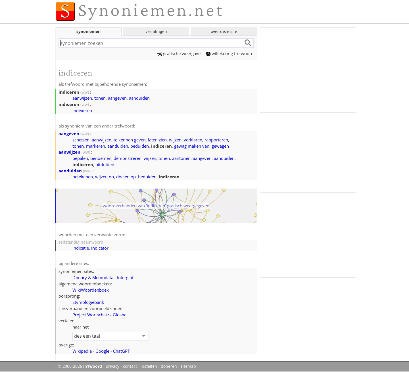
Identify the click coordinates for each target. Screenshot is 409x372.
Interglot (125, 277)
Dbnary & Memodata (92, 277)
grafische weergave (179, 53)
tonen (100, 98)
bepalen (80, 158)
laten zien (157, 140)
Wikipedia (82, 351)
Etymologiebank (88, 302)
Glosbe (119, 314)
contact (130, 366)
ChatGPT (121, 351)
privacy (112, 366)
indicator (99, 248)
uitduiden (104, 164)
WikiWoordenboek (90, 290)
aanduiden (139, 98)
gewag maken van (191, 146)
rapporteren (216, 140)
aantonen (181, 158)
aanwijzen (82, 98)
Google (102, 351)
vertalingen (156, 31)
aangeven (117, 98)
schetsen (80, 140)
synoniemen (88, 31)
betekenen (82, 176)
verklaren (193, 140)
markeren (95, 146)
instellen (149, 366)
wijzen (175, 140)
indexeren (82, 110)
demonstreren (127, 158)
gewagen (220, 146)
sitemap (188, 366)
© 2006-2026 (80, 366)
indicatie (80, 248)
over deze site (224, 31)
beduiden (139, 146)
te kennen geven (130, 140)
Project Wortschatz (90, 314)
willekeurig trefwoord (230, 53)
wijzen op (104, 176)
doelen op (126, 176)
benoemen (100, 158)
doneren (169, 366)
